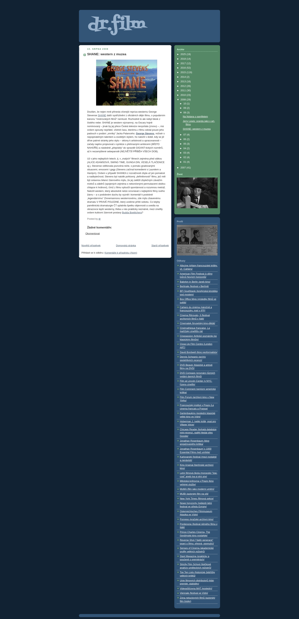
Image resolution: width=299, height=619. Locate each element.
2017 (184, 63)
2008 (184, 99)
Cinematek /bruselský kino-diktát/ (197, 323)
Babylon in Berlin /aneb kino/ (195, 281)
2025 (184, 54)
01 (185, 162)
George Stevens (145, 133)
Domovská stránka (126, 245)
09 (185, 108)
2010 (184, 95)
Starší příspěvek (160, 245)
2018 (184, 59)
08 (185, 112)
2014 (184, 77)
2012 (184, 86)
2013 (184, 81)
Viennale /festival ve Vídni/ (194, 593)
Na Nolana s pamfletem (195, 116)
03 (185, 152)
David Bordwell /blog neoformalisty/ (198, 352)
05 (185, 144)
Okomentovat (92, 233)
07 (185, 134)
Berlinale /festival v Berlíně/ (194, 286)
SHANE (102, 115)
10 (185, 103)
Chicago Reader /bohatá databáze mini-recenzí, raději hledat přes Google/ (198, 432)
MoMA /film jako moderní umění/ (197, 489)
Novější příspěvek (90, 245)
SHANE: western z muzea (197, 129)
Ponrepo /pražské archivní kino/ (197, 519)
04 (185, 148)
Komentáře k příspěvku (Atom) (120, 252)
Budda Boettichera (132, 212)
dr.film (116, 25)
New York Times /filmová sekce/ (197, 498)
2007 (184, 167)
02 (185, 157)
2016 (184, 67)
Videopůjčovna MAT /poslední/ (196, 588)
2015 (184, 72)
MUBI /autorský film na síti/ (194, 493)
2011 (184, 90)
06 (185, 139)
